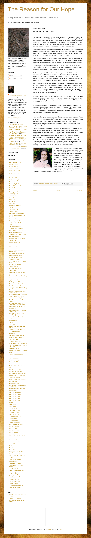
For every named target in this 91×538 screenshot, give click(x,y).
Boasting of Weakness (15, 226)
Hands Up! (12, 444)
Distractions (12, 478)
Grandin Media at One (15, 188)
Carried (11, 446)
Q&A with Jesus (13, 197)
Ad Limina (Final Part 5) (15, 392)
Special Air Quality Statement (16, 213)
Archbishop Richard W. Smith (18, 95)
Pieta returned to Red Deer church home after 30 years (18, 147)
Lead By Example (13, 468)
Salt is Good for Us (14, 414)
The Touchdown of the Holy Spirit (17, 373)
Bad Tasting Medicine (14, 410)
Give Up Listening (13, 166)
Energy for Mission (14, 211)
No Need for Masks (14, 440)
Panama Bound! (13, 182)
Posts (11, 75)
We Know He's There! (14, 236)
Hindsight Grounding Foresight (17, 388)
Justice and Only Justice (15, 180)
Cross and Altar (13, 190)
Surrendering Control (14, 184)
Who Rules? (12, 434)
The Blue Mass (13, 381)
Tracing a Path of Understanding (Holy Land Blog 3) (17, 310)
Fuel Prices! (12, 324)
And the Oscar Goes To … (16, 172)
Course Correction (14, 259)
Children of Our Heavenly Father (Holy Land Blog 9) (17, 292)
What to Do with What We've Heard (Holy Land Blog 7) (16, 297)
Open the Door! (13, 320)
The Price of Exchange (15, 264)
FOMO (11, 322)
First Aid (11, 448)
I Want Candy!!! (13, 406)
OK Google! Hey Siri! (14, 282)
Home (58, 190)
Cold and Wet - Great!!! (15, 487)
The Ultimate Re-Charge (15, 369)
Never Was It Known (14, 219)
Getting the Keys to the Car (16, 452)
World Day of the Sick (14, 176)
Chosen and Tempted (14, 168)
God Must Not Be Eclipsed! (16, 371)
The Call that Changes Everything (18, 276)
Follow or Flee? (13, 390)
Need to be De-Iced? (14, 422)
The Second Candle (14, 430)
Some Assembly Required (16, 284)
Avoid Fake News (13, 420)
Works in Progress (14, 248)
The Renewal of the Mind (15, 268)
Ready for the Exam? (14, 454)
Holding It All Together (15, 474)
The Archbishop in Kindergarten (17, 379)
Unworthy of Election (14, 442)
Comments (12, 78)
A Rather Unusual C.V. (15, 416)
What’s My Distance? (14, 481)
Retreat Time (12, 240)
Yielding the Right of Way (15, 257)
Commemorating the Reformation (17, 329)
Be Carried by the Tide (15, 174)
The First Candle (13, 432)
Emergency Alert (13, 164)
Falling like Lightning (14, 476)
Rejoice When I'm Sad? (15, 186)
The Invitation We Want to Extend (17, 230)
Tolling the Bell (13, 246)
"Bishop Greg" (12, 270)
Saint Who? (12, 203)
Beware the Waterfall (14, 377)
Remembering (12, 196)
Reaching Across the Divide (16, 354)
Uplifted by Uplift (13, 209)
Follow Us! (12, 356)
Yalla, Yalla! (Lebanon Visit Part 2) (18, 343)
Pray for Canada (13, 483)
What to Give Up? (13, 266)
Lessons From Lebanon (15, 341)
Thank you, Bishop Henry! (16, 424)
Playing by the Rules (14, 412)
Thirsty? (11, 402)
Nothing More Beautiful (15, 498)
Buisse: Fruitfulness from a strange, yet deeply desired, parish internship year (18, 126)
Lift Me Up (12, 207)
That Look (11, 278)
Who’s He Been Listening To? (16, 337)
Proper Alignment (13, 193)
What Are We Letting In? (15, 232)
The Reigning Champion (15, 192)
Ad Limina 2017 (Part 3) (15, 396)
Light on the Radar (14, 280)
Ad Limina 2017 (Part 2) (15, 398)
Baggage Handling (14, 360)
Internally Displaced (14, 479)
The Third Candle (13, 428)
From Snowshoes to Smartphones (18, 286)
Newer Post (36, 190)
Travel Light (12, 450)
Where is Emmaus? (14, 383)
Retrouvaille (12, 333)
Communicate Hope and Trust (17, 375)
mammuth (48, 529)
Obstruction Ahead (14, 348)
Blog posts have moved (15, 162)
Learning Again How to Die (16, 485)
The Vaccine (12, 201)
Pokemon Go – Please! (15, 459)
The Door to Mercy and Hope (16, 253)
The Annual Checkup (14, 170)
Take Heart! (12, 199)
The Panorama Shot (14, 438)
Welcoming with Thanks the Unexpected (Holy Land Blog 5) (17, 304)
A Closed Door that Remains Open (18, 436)
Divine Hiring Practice (14, 339)
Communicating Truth (14, 242)
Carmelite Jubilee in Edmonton (17, 238)
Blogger (60, 529)
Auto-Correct (12, 404)
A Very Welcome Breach (15, 255)
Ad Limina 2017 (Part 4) (15, 394)
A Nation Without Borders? (16, 228)
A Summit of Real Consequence (17, 234)
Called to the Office (14, 362)
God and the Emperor (14, 331)
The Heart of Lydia (14, 244)
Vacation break (13, 461)
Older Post (80, 190)
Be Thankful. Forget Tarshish (16, 335)
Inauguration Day (13, 418)
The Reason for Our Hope (41, 9)
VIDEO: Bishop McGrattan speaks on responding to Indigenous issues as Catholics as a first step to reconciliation (18, 131)
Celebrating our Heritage (15, 221)
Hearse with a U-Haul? (15, 463)
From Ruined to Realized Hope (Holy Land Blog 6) (17, 300)
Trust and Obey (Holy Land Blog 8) (18, 294)
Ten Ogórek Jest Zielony (15, 205)
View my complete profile (14, 117)
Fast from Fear (13, 408)
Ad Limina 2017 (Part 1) (15, 400)
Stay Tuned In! (13, 178)
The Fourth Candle (14, 426)
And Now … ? (12, 364)
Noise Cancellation (14, 358)
